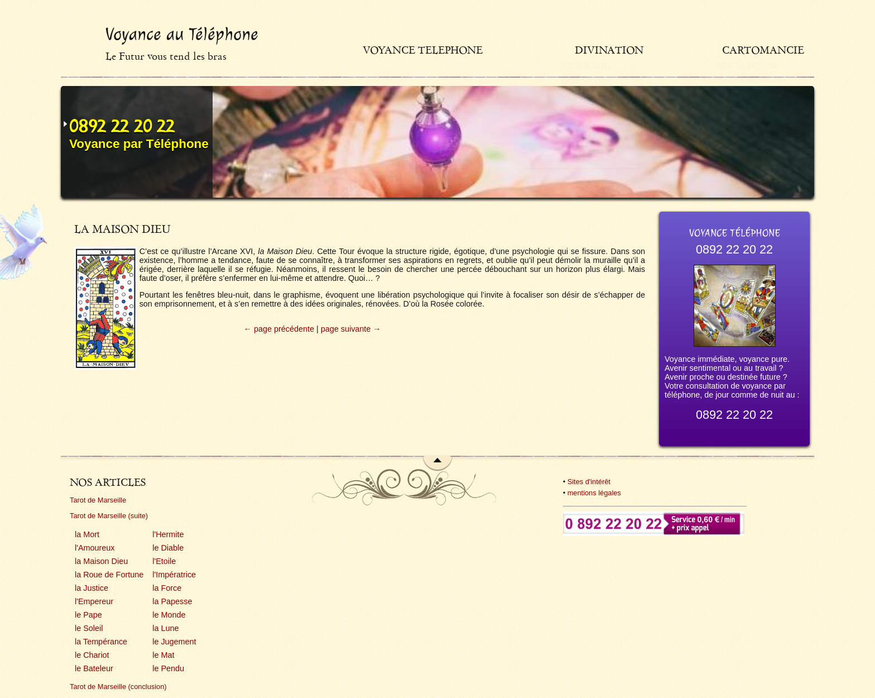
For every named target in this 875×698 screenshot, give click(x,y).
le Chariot (92, 655)
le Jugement (174, 641)
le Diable (168, 547)
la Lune (165, 628)
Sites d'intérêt (589, 481)
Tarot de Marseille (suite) (109, 515)
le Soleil (89, 628)
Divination (653, 50)
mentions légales (594, 493)
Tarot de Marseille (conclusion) (118, 686)
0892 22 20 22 (122, 126)
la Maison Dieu (101, 561)
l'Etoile (164, 561)
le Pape (88, 614)
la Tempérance (101, 641)
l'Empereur (94, 601)
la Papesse (172, 601)
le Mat (163, 655)
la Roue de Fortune (109, 574)
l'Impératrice (174, 574)
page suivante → (351, 328)
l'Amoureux (95, 547)
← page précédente (279, 328)
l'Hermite (168, 534)
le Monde (168, 614)
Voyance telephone (501, 50)
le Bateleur (94, 668)
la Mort (87, 534)
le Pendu (168, 668)
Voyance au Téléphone (181, 34)
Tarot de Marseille (98, 500)
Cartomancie (763, 50)
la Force (166, 588)
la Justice (91, 588)
